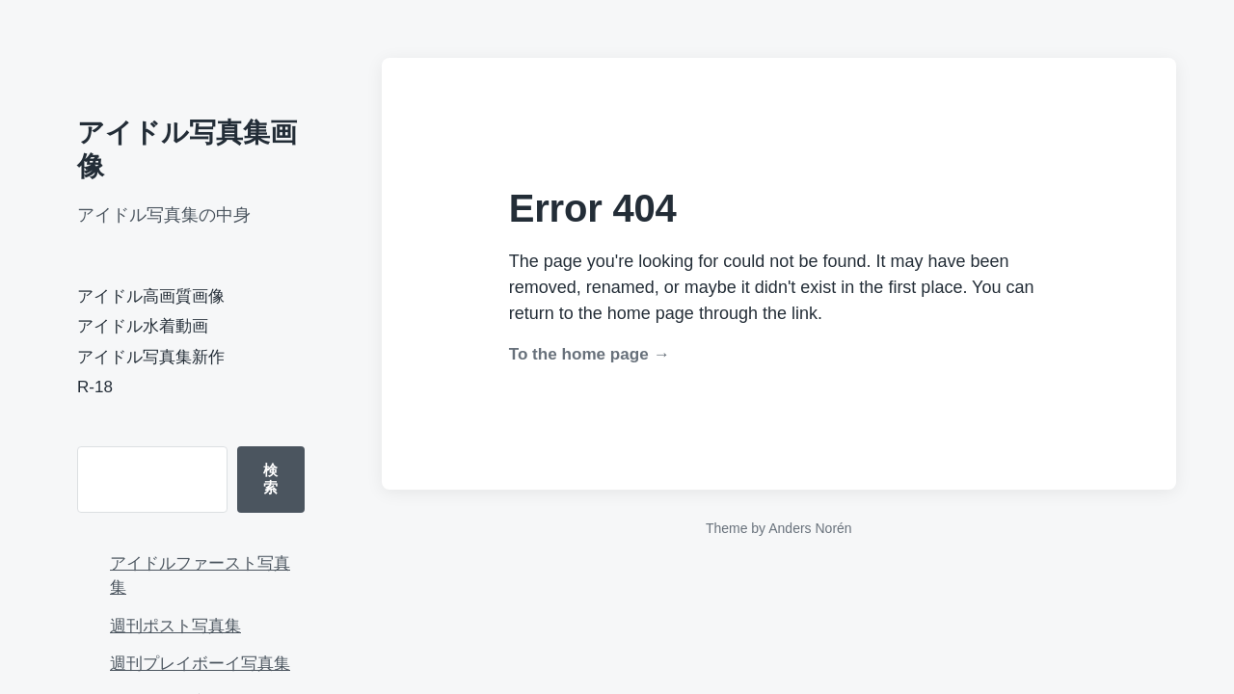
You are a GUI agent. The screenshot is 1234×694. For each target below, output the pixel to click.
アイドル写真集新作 (151, 357)
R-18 (95, 387)
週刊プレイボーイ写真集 (200, 663)
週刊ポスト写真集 (175, 626)
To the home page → (589, 354)
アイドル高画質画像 (151, 296)
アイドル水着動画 (142, 326)
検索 (270, 478)
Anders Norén (809, 528)
